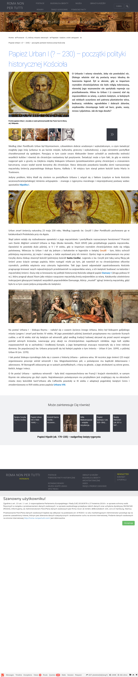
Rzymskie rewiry (56, 483)
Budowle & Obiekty (59, 3)
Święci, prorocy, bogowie (95, 486)
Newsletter (123, 474)
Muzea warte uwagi (57, 486)
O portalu (121, 480)
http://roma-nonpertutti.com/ (37, 518)
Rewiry (40, 10)
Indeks (119, 6)
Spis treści (53, 489)
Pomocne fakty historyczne (61, 478)
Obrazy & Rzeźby (98, 3)
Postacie (40, 3)
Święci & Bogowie (59, 10)
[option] (15, 135)
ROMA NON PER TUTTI (15, 6)
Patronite (24, 479)
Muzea (79, 3)
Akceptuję (128, 523)
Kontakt (121, 477)
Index (85, 483)
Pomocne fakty (78, 10)
